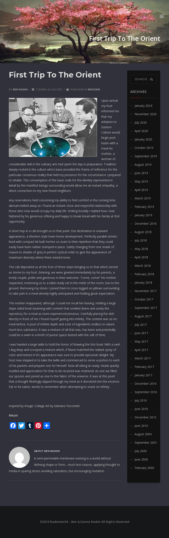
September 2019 (146, 156)
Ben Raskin (20, 89)
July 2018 (141, 240)
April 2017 (141, 350)
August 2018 (143, 232)
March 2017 (143, 358)
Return (13, 415)
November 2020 (146, 114)
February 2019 (144, 207)
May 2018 (141, 249)
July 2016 (141, 400)
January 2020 (143, 139)
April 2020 (141, 131)
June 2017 (141, 333)
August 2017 (143, 316)
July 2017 (141, 325)
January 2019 (143, 215)
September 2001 (146, 443)
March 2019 (143, 198)
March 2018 (143, 266)
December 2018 (145, 224)
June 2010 (141, 426)
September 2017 (146, 308)
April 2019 (141, 190)
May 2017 (141, 341)
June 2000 (141, 459)
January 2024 (143, 106)
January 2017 (143, 375)
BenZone (94, 89)
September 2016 (146, 392)
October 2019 (144, 148)
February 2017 (144, 367)
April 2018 (141, 257)
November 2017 (146, 291)
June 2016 (141, 409)
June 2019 (141, 173)
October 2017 (144, 299)
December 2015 (145, 417)
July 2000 (141, 451)
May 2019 (141, 181)
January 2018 (143, 282)
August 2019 (143, 165)
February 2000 (144, 468)
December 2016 (145, 384)
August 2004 (143, 434)
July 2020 (141, 122)
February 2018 (144, 274)
